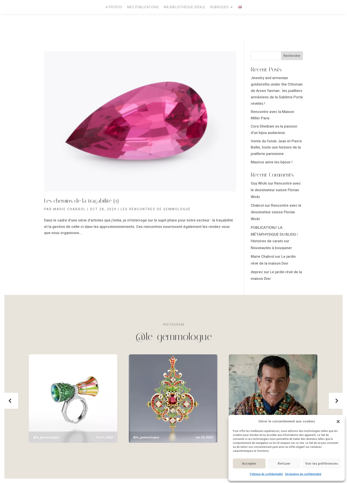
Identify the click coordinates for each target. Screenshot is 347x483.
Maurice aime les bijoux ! (271, 162)
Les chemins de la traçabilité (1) (81, 200)
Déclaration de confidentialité (303, 474)
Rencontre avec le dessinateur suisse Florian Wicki (276, 190)
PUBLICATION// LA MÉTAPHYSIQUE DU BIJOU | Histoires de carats (274, 234)
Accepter (249, 464)
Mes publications (143, 7)
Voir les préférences (321, 464)
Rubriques (219, 7)
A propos (114, 7)
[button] (338, 421)
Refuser (284, 464)
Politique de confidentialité (266, 474)
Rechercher (292, 55)
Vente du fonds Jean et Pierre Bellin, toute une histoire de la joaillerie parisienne (276, 147)
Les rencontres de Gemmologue (156, 209)
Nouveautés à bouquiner (271, 248)
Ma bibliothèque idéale (184, 7)
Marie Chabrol (69, 209)
